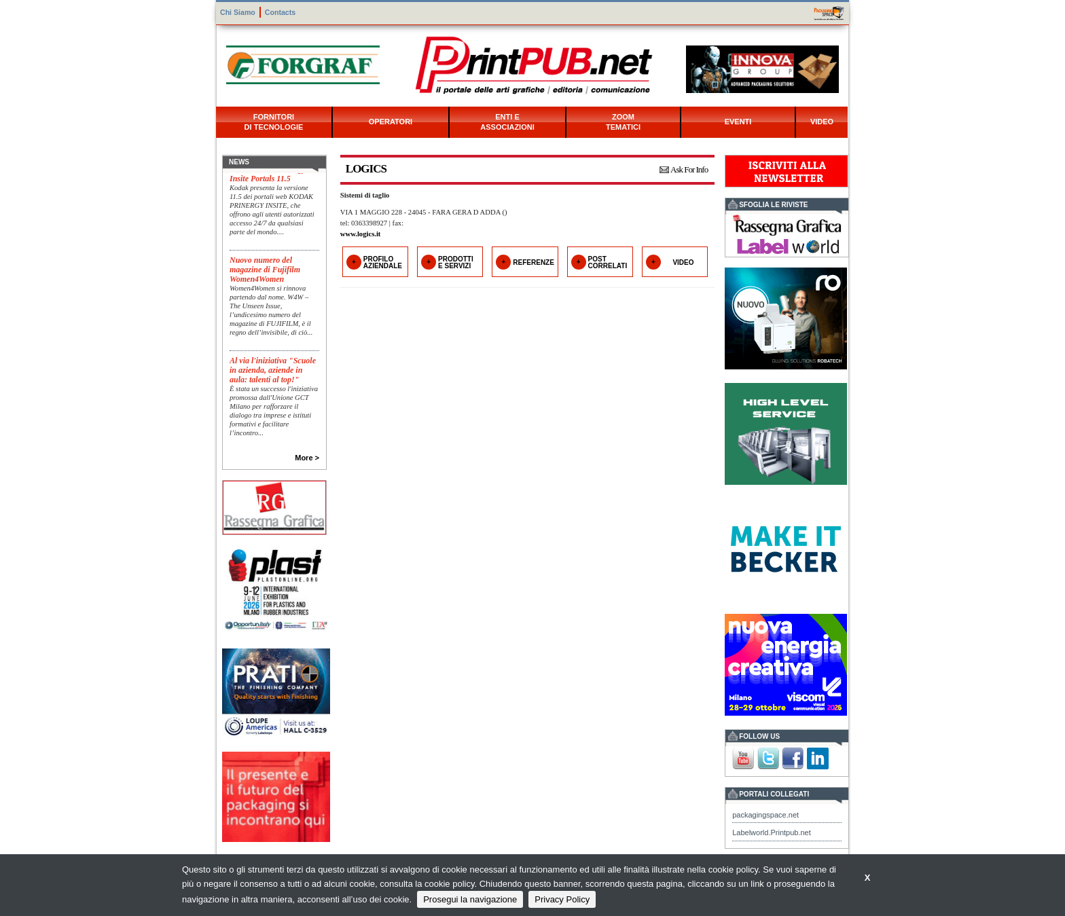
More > (307, 458)
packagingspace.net (765, 815)
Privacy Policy (562, 899)
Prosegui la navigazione (470, 899)
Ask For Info (689, 169)
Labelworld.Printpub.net (771, 832)
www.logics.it (360, 234)
